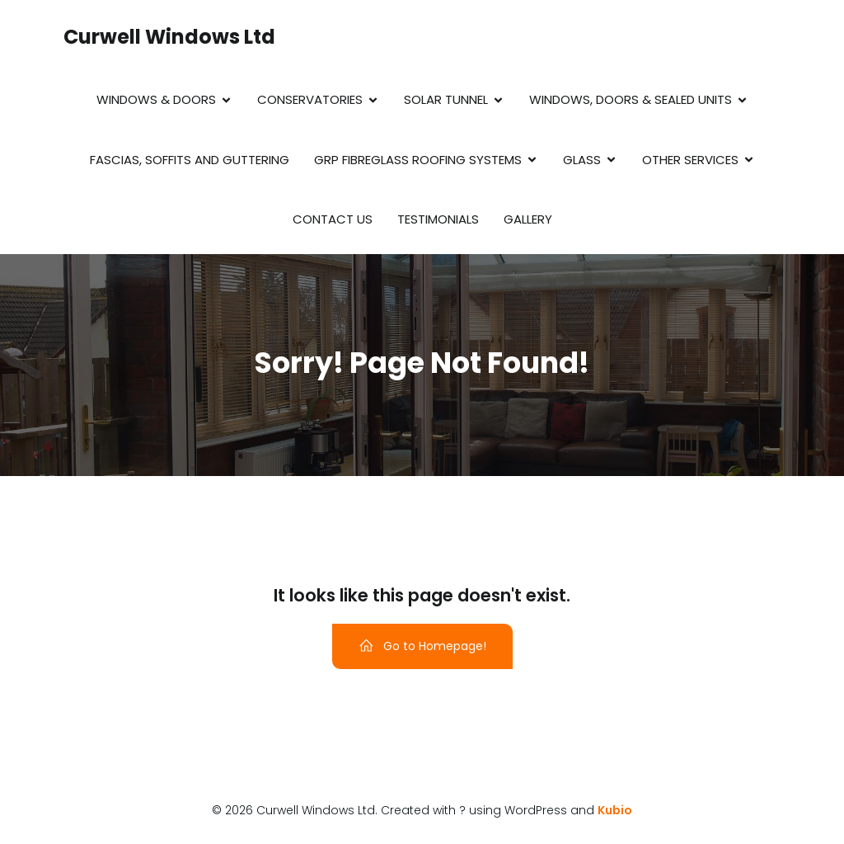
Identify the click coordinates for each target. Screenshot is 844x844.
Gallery (528, 219)
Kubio (615, 810)
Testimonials (438, 219)
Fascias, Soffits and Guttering (189, 159)
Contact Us (333, 219)
